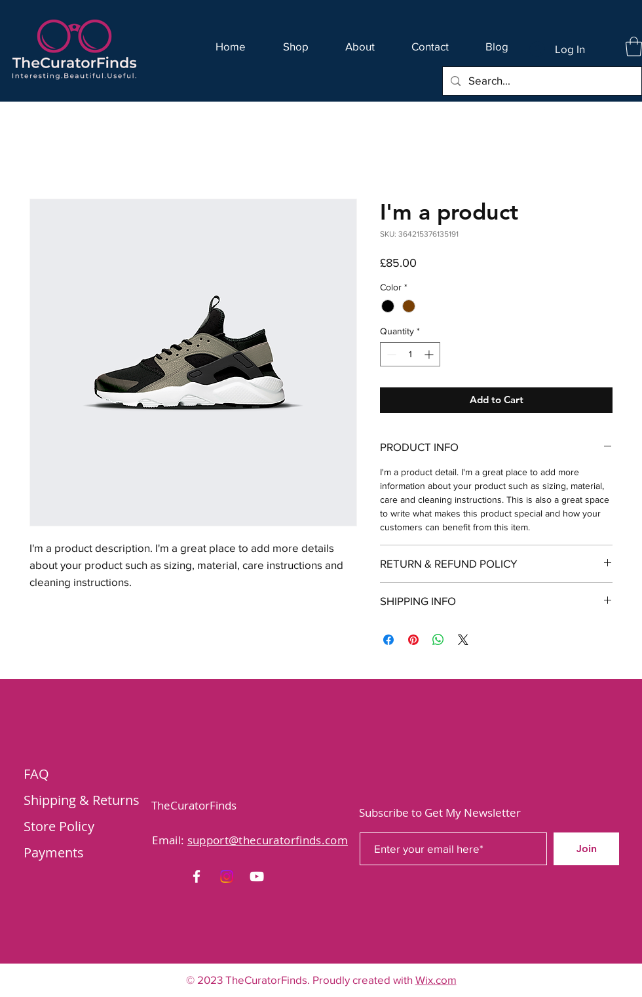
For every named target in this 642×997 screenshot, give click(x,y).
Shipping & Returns (82, 800)
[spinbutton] (410, 354)
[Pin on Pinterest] (413, 640)
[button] (634, 46)
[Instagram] (226, 876)
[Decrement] (390, 354)
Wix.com (436, 979)
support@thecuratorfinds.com (267, 840)
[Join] (586, 848)
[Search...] (541, 81)
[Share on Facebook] (388, 640)
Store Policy (59, 826)
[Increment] (430, 354)
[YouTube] (256, 876)
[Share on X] (463, 640)
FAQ (36, 774)
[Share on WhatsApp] (438, 640)
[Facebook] (196, 876)
